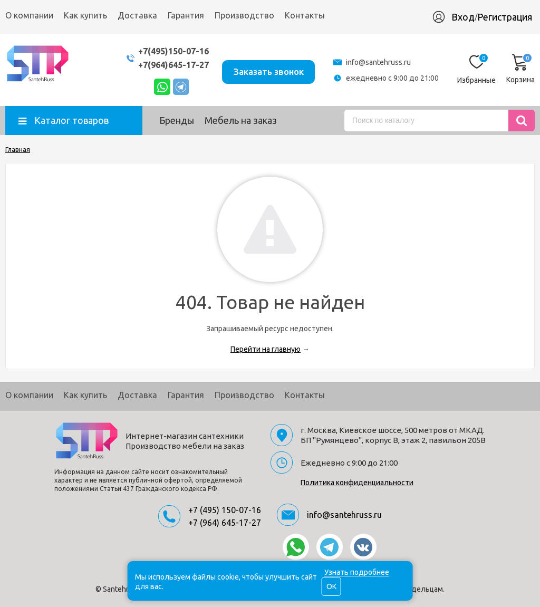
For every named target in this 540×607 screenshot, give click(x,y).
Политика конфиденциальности (357, 482)
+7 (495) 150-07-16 (224, 510)
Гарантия (186, 15)
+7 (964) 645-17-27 (224, 522)
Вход (463, 17)
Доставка (137, 15)
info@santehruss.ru (378, 62)
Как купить (85, 15)
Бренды (176, 120)
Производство (244, 15)
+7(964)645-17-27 (163, 65)
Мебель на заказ (241, 120)
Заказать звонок (265, 69)
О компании (29, 15)
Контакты (305, 15)
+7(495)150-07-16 (163, 51)
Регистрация (504, 17)
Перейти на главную (265, 349)
